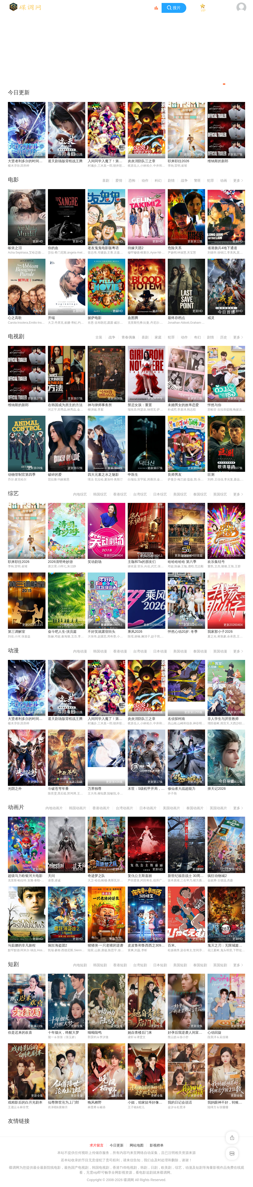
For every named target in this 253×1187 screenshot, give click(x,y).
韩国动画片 (77, 809)
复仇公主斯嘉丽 (140, 876)
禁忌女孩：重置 (140, 405)
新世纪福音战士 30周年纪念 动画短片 (196, 876)
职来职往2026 (178, 161)
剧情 (171, 180)
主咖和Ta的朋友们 (142, 562)
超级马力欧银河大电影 (25, 876)
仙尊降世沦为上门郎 (63, 1103)
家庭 (158, 338)
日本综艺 (160, 495)
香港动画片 (101, 809)
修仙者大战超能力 (181, 789)
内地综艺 (80, 495)
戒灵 (211, 318)
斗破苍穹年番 (58, 789)
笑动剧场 (95, 562)
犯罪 (210, 180)
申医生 (133, 475)
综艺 (13, 494)
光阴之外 (15, 789)
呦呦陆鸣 (95, 1033)
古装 (98, 338)
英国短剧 (220, 966)
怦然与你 (214, 405)
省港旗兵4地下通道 (222, 248)
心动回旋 (214, 1033)
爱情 (118, 180)
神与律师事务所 (100, 405)
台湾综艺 (140, 495)
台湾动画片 (124, 809)
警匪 (197, 180)
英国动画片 (218, 809)
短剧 (13, 965)
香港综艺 (120, 495)
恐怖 (131, 180)
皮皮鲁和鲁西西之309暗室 (148, 946)
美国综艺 (180, 495)
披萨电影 (95, 318)
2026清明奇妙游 (60, 562)
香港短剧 (120, 966)
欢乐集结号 (216, 562)
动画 (223, 180)
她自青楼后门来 (140, 1033)
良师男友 (175, 475)
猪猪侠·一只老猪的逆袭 (105, 946)
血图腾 (133, 318)
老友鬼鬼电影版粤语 (103, 248)
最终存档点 (176, 318)
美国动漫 (180, 652)
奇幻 (197, 338)
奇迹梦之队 (96, 876)
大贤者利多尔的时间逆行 (27, 161)
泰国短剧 (200, 966)
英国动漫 (220, 652)
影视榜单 (157, 1146)
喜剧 (105, 180)
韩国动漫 (100, 652)
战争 (184, 180)
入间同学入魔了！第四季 (107, 161)
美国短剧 (180, 966)
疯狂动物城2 (217, 876)
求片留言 (97, 1146)
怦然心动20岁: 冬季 (183, 632)
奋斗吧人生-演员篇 (62, 632)
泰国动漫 (200, 652)
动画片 (16, 808)
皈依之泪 (15, 248)
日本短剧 (160, 966)
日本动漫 (160, 652)
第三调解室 (16, 632)
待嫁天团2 (136, 248)
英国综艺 (220, 495)
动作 (145, 180)
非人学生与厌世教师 (223, 719)
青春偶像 (128, 338)
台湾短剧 (140, 966)
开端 (51, 318)
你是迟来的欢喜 (20, 1033)
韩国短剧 (100, 966)
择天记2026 (217, 789)
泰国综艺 (200, 495)
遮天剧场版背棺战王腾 (65, 161)
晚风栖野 (95, 1103)
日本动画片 (148, 809)
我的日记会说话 (180, 1103)
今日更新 (117, 1146)
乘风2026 (135, 632)
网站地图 (137, 1146)
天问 (51, 876)
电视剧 (16, 337)
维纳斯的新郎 (218, 161)
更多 (239, 179)
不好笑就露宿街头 (101, 632)
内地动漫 (80, 652)
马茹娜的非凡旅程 (22, 946)
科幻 (158, 180)
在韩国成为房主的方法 (65, 405)
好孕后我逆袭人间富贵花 (187, 1033)
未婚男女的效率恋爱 (183, 405)
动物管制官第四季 (22, 475)
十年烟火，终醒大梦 (63, 1033)
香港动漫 (120, 652)
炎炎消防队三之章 (141, 161)
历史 (223, 338)
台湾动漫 (140, 652)
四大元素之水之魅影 (103, 475)
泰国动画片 (195, 809)
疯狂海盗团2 (57, 946)
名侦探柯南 (176, 719)
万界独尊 (95, 789)
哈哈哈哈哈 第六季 (182, 562)
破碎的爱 (55, 475)
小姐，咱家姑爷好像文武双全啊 (152, 1103)
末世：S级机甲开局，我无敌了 (151, 789)
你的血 (53, 248)
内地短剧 (80, 966)
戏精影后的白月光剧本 (25, 1103)
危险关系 (175, 248)
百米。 (173, 946)
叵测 (211, 475)
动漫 (13, 651)
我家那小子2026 (220, 632)
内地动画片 (54, 809)
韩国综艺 (100, 495)
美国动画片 (171, 809)
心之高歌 (15, 318)
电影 (13, 180)
